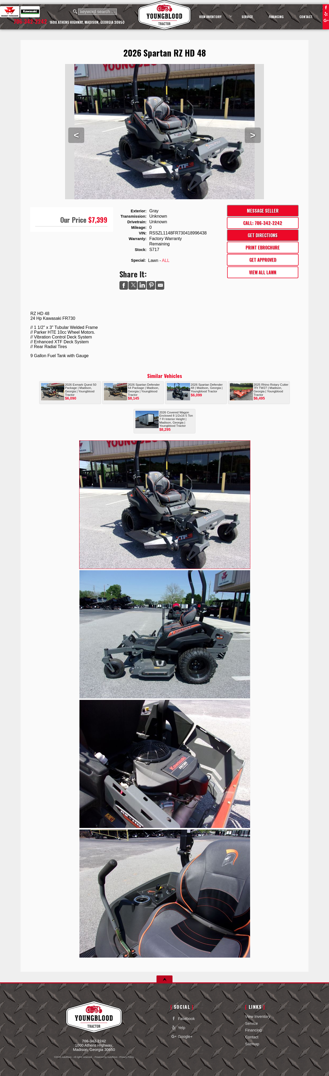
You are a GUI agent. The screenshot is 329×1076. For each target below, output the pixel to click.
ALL (165, 260)
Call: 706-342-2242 (262, 223)
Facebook (326, 7)
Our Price (73, 219)
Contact (251, 1037)
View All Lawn (262, 272)
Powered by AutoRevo (106, 1057)
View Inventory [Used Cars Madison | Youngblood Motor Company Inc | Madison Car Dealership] (210, 16)
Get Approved (262, 260)
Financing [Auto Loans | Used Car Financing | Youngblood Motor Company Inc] (276, 16)
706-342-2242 (94, 1041)
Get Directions (263, 235)
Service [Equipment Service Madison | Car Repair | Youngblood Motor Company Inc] (247, 16)
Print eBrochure (263, 247)
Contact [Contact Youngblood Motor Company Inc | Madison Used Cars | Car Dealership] (305, 16)
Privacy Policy (126, 1057)
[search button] (75, 12)
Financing (253, 1030)
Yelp (326, 14)
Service (251, 1023)
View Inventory (257, 1016)
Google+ (326, 20)
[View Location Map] (87, 22)
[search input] (97, 12)
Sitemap (252, 1044)
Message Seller (263, 211)
